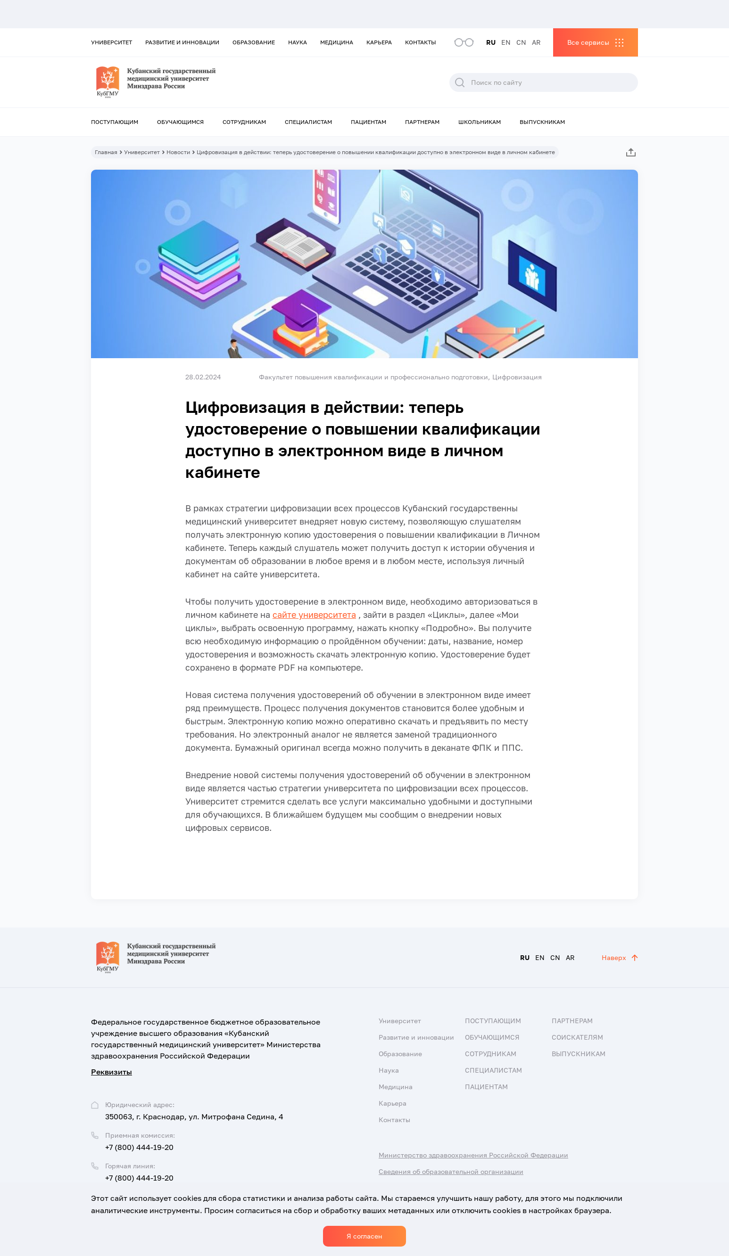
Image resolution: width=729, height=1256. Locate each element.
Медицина (336, 42)
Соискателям (577, 1037)
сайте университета (314, 614)
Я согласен (364, 1236)
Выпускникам (542, 121)
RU (491, 42)
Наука (297, 42)
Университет (111, 42)
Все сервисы (588, 42)
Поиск (459, 82)
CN (521, 42)
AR (536, 42)
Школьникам (479, 121)
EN (506, 42)
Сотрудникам (244, 121)
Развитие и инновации (182, 42)
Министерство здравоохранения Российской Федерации (473, 1155)
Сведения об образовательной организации (451, 1171)
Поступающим (114, 121)
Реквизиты (111, 1071)
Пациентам (368, 121)
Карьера (379, 42)
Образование (253, 42)
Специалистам (308, 121)
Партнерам (422, 121)
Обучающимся (180, 121)
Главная (106, 152)
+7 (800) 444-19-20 (139, 1147)
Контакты (420, 42)
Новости (178, 152)
